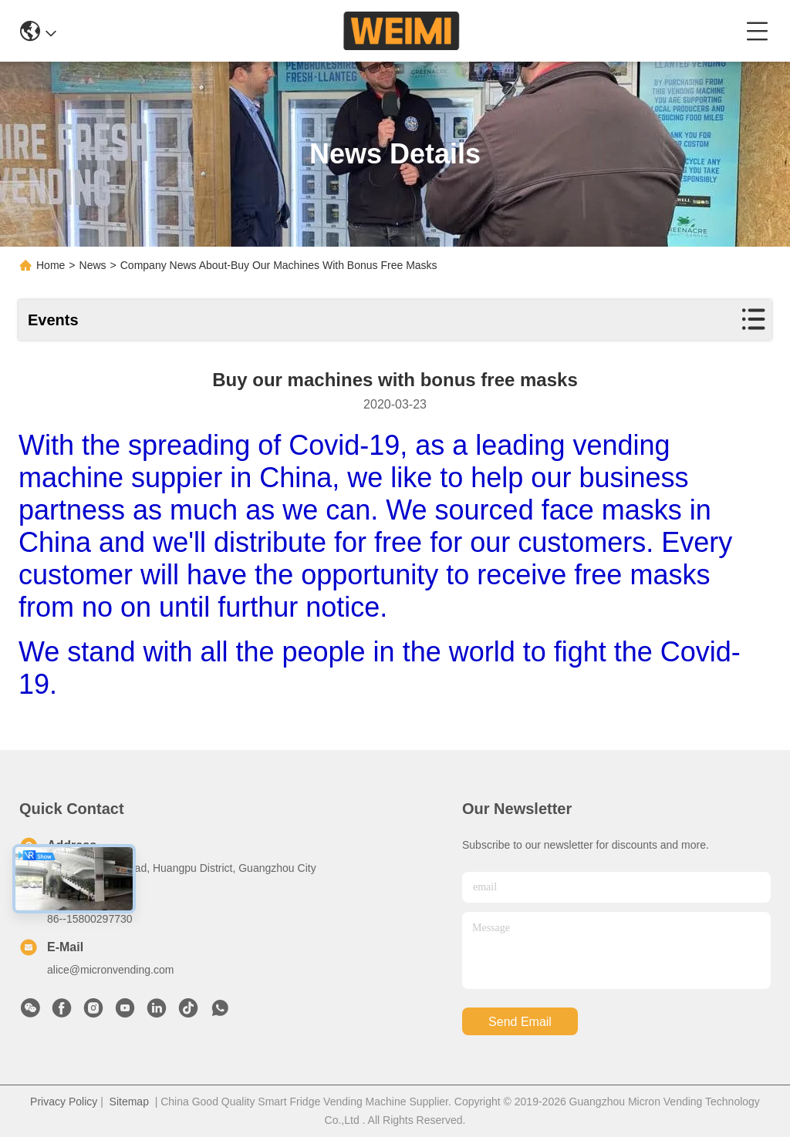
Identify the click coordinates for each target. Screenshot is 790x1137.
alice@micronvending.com (110, 970)
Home (50, 265)
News (92, 265)
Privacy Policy (63, 1101)
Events (53, 319)
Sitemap (129, 1101)
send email (520, 1021)
